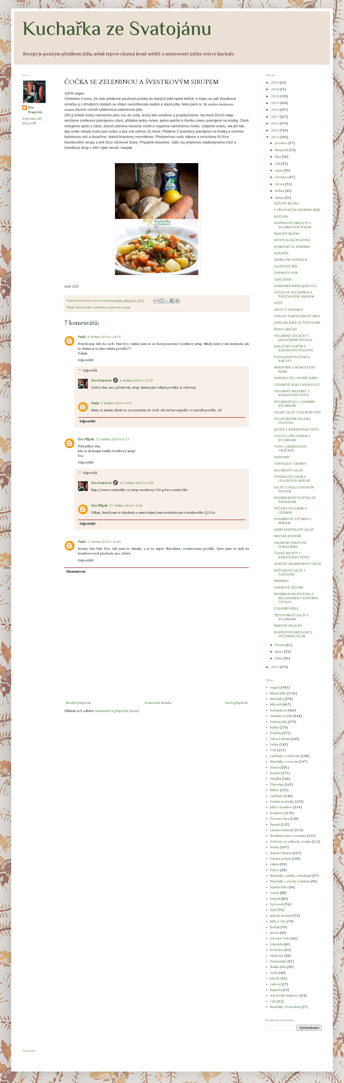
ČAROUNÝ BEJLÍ (286, 608)
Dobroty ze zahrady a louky (290, 842)
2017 (275, 117)
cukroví (275, 984)
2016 (275, 123)
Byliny (274, 727)
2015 (275, 130)
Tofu (273, 750)
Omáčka (275, 779)
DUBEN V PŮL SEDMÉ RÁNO (296, 378)
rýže (273, 1001)
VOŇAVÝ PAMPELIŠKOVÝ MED (297, 316)
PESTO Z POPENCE (288, 310)
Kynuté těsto (279, 887)
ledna (279, 658)
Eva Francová (101, 380)
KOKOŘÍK (281, 253)
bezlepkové (278, 710)
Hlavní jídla (83, 307)
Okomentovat (75, 572)
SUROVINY (282, 457)
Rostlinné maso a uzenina (288, 836)
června (280, 184)
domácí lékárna (281, 853)
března (280, 645)
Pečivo (274, 870)
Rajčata (275, 773)
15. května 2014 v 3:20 (136, 483)
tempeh (275, 899)
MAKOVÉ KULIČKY (288, 626)
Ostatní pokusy (280, 859)
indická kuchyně (281, 916)
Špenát (275, 824)
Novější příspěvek (78, 703)
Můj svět (276, 704)
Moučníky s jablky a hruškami (291, 876)
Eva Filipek (86, 439)
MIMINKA (281, 581)
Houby (274, 847)
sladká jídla (278, 967)
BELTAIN (281, 217)
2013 (275, 667)
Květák (275, 927)
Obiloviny (277, 956)
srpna (279, 170)
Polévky (275, 733)
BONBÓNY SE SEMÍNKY (292, 247)
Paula (82, 337)
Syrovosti (277, 904)
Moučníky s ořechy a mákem (290, 881)
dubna (280, 198)
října (278, 157)
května (280, 191)
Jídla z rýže (278, 921)
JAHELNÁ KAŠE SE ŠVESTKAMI (297, 323)
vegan (126, 307)
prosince (281, 143)
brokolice (277, 950)
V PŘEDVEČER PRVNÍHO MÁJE (297, 210)
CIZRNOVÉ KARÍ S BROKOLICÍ (296, 385)
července (282, 177)
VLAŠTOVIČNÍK (285, 266)
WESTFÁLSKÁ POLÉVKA (292, 240)
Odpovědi (90, 370)
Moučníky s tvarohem (285, 1007)
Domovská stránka (158, 703)
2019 (275, 103)
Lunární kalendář (282, 830)
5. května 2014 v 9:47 (116, 403)
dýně (273, 910)
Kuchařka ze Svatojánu (117, 28)
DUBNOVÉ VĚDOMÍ (288, 587)
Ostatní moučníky (282, 802)
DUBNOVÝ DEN (286, 273)
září (278, 164)
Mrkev (274, 790)
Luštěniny (276, 796)
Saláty (274, 744)
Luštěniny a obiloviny (107, 307)
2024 (275, 89)
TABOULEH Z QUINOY (290, 464)
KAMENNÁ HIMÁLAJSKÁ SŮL (295, 286)
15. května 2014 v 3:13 (112, 439)
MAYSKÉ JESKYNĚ (287, 536)
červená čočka (280, 938)
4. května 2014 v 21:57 (136, 380)
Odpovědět (86, 360)
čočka (274, 973)
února (279, 652)
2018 (275, 110)
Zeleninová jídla (281, 716)
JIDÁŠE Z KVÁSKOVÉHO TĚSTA (296, 429)
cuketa (274, 864)
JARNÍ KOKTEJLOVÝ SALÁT (294, 530)
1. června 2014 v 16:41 (104, 542)
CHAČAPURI (283, 279)
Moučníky (277, 699)
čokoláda (276, 944)
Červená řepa (279, 819)
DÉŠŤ (278, 303)
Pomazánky (278, 961)
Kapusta (276, 990)
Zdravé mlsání (280, 739)
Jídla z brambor (281, 807)
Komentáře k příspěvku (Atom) (117, 711)
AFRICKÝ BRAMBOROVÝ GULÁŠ (297, 564)
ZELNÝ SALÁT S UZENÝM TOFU (297, 412)
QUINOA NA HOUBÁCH (290, 260)
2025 (275, 82)
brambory (277, 813)
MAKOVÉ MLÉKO (287, 234)
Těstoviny (277, 784)
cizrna (274, 893)
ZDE (75, 286)
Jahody (275, 978)
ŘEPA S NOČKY (285, 329)
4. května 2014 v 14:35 (104, 337)
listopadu (282, 150)
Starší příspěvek (236, 703)
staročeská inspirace (284, 995)
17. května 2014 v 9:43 (126, 506)
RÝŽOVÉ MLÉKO (286, 203)
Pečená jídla (278, 722)
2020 (275, 96)
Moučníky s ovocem (284, 761)
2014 (275, 137)
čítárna (275, 767)
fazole (274, 933)
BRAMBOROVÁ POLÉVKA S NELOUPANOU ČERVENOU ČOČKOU (296, 598)
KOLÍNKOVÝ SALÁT (288, 470)
